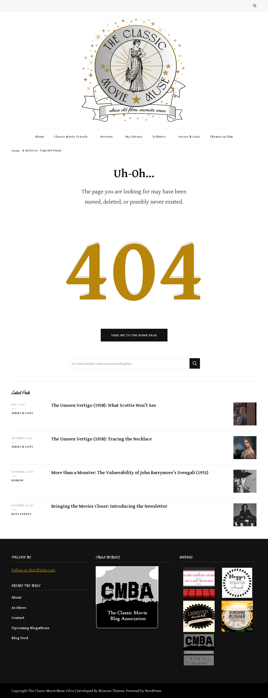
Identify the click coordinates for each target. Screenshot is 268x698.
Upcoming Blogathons (30, 628)
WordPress (153, 690)
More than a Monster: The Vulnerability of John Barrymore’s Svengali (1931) (129, 472)
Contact (18, 617)
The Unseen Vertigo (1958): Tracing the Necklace (101, 438)
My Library (134, 136)
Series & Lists (189, 136)
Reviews (106, 136)
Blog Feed (20, 638)
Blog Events (21, 514)
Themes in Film (221, 136)
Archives (19, 607)
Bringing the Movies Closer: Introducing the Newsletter (109, 506)
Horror (17, 480)
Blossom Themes (111, 690)
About (39, 136)
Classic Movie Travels (71, 136)
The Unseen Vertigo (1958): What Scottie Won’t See (103, 405)
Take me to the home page (134, 335)
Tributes (159, 136)
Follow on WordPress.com (33, 570)
